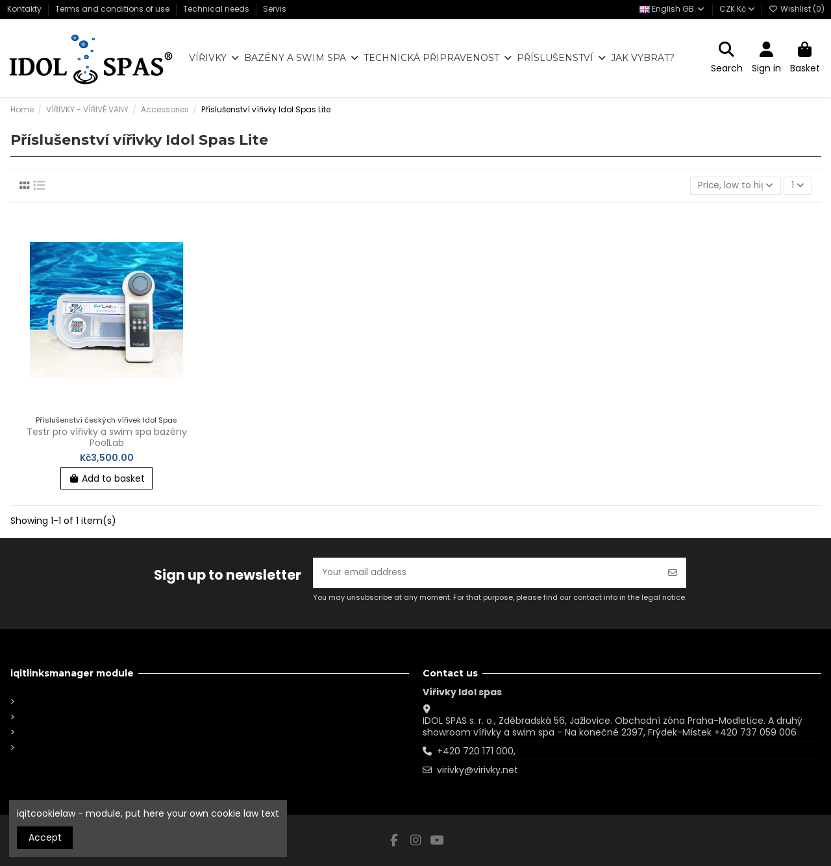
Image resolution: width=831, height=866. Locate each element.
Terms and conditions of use (113, 8)
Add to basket (106, 479)
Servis (274, 8)
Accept (45, 837)
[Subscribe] (672, 572)
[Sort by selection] (734, 186)
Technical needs (217, 8)
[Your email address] (486, 572)
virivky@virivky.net (477, 769)
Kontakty (25, 8)
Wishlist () (797, 8)
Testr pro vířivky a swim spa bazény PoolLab (107, 438)
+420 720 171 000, (476, 751)
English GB (672, 8)
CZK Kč (737, 8)
